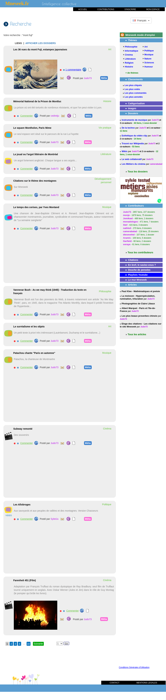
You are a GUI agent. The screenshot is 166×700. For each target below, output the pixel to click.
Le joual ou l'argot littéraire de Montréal (35, 154)
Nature (147, 58)
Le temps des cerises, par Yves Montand (36, 207)
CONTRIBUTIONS (105, 9)
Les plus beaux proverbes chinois (139, 316)
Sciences (149, 62)
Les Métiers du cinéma (133, 164)
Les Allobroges (22, 504)
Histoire (129, 66)
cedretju (55, 115)
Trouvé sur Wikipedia (133, 143)
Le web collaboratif (132, 159)
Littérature (130, 59)
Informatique (131, 51)
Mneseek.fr (17, 3)
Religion (129, 62)
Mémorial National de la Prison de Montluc (37, 101)
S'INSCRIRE (130, 9)
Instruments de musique (135, 120)
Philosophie (131, 46)
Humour (148, 66)
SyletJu (54, 519)
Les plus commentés (136, 93)
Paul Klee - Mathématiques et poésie (140, 291)
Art (146, 46)
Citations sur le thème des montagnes (34, 180)
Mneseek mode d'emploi (140, 34)
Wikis (125, 151)
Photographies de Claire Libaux (138, 303)
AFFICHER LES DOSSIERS (40, 43)
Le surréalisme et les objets (29, 326)
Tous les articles (137, 334)
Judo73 (88, 78)
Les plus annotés (134, 97)
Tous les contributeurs (140, 252)
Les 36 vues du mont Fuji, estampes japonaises (40, 49)
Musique (148, 54)
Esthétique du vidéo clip (135, 135)
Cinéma (129, 54)
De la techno (128, 127)
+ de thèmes (131, 73)
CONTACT (114, 683)
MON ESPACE (153, 9)
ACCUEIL (82, 9)
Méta (103, 77)
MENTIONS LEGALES (147, 683)
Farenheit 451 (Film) (24, 580)
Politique (149, 50)
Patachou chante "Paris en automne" (34, 353)
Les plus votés (132, 89)
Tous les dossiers (138, 171)
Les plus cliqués (133, 85)
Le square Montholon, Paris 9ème (32, 127)
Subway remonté (22, 428)
